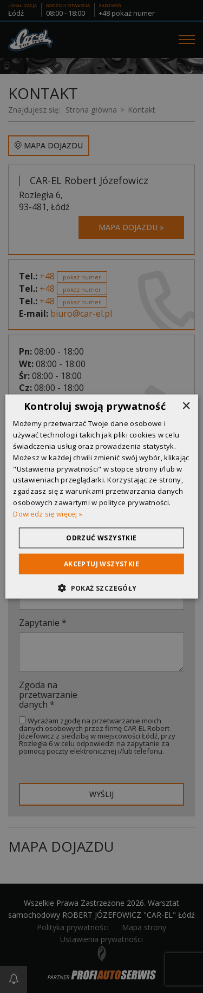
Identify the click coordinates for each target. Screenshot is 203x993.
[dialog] (101, 496)
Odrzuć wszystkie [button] (101, 537)
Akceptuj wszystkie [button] (101, 563)
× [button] (186, 406)
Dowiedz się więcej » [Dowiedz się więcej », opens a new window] (47, 513)
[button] (101, 587)
